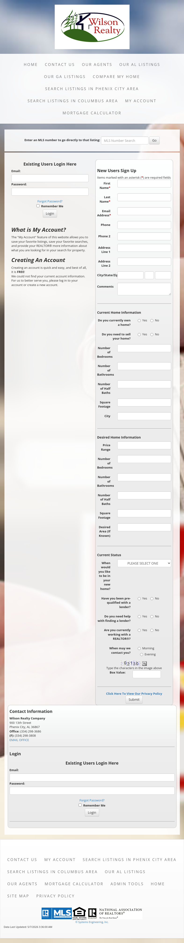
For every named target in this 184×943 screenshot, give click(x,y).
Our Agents (97, 64)
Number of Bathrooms (105, 370)
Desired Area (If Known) (104, 531)
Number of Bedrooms (105, 352)
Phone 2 (104, 236)
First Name (105, 185)
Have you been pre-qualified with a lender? (115, 602)
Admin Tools (127, 883)
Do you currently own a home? (114, 322)
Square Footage (104, 404)
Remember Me (49, 206)
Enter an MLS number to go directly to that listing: (62, 140)
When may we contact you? (120, 650)
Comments (105, 286)
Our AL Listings (139, 64)
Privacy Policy (55, 896)
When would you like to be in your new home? (104, 576)
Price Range (105, 447)
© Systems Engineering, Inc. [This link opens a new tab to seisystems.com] (91, 922)
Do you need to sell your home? (116, 336)
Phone (105, 225)
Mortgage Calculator (92, 113)
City (107, 416)
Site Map (18, 896)
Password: (19, 184)
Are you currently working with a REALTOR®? (117, 634)
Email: (16, 171)
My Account (140, 100)
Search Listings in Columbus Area (73, 100)
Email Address (104, 213)
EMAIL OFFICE (19, 740)
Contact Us (60, 64)
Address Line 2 (104, 263)
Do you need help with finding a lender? (113, 618)
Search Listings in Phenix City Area (92, 88)
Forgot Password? (49, 201)
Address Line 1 (104, 249)
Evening (148, 654)
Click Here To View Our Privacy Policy (134, 693)
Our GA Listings (65, 76)
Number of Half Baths (104, 388)
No (154, 320)
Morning (146, 648)
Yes (142, 320)
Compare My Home (116, 76)
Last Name (105, 199)
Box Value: (118, 672)
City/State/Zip (105, 275)
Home (31, 64)
